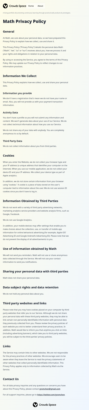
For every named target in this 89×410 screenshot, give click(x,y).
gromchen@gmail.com (49, 389)
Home (31, 6)
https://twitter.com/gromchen (51, 394)
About (40, 6)
